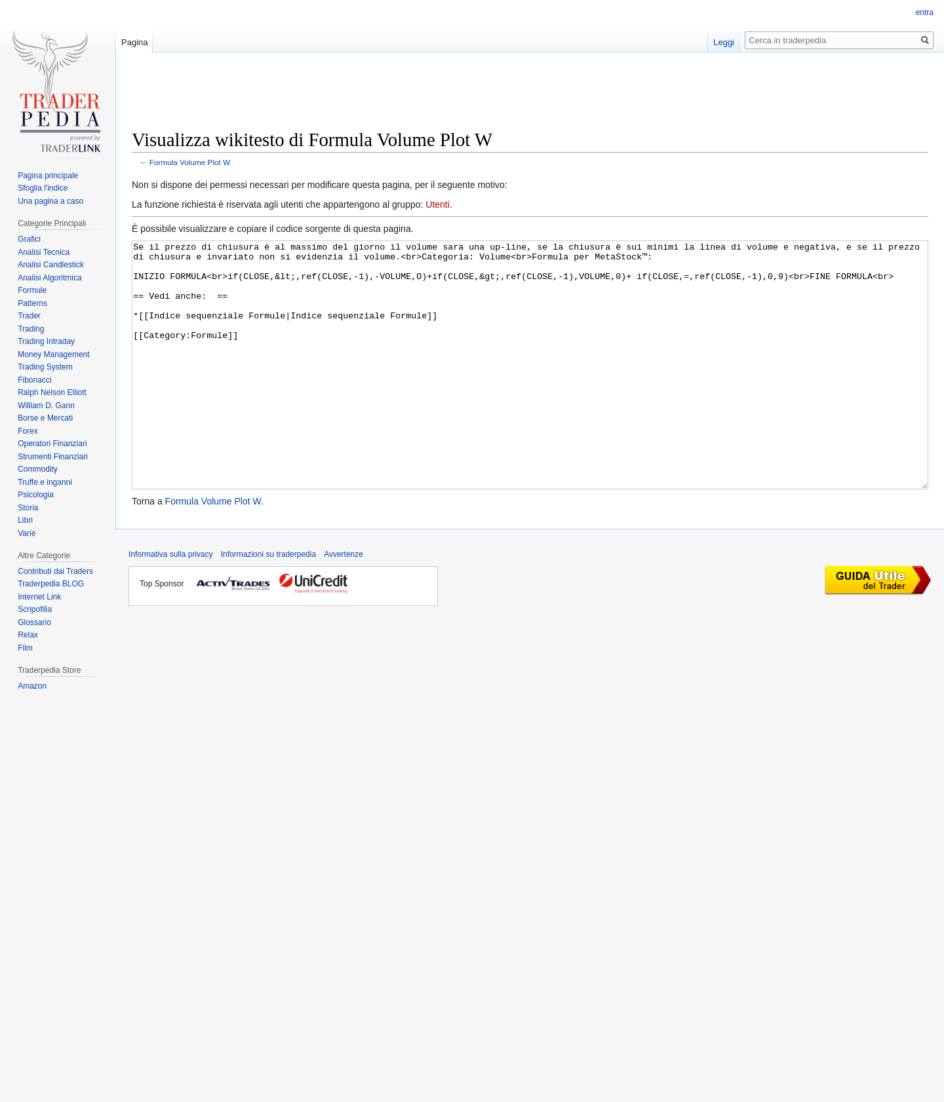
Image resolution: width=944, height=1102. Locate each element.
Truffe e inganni (45, 482)
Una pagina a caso (50, 201)
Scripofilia (35, 609)
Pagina (134, 42)
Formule (32, 290)
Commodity (38, 469)
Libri (25, 520)
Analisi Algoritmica (49, 277)
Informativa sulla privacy (170, 603)
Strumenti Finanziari (53, 456)
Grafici (29, 239)
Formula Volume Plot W (189, 162)
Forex (28, 431)
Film (25, 648)
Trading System (45, 366)
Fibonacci (34, 380)
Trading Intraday (46, 341)
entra (925, 12)
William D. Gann (46, 405)
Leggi (723, 42)
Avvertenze (343, 603)
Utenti (437, 204)
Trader (29, 315)
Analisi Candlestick (51, 264)
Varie (26, 533)
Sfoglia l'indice (43, 188)
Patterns (32, 303)
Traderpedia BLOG (51, 583)
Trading (31, 328)
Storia (28, 507)
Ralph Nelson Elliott (52, 392)
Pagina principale (48, 175)
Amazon (32, 686)
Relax (28, 634)
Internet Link (39, 596)
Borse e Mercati (45, 418)
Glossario (34, 622)
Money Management (53, 354)
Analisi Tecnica (43, 252)
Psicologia (36, 494)
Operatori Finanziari (52, 443)
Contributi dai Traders (55, 571)
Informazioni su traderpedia (268, 603)
